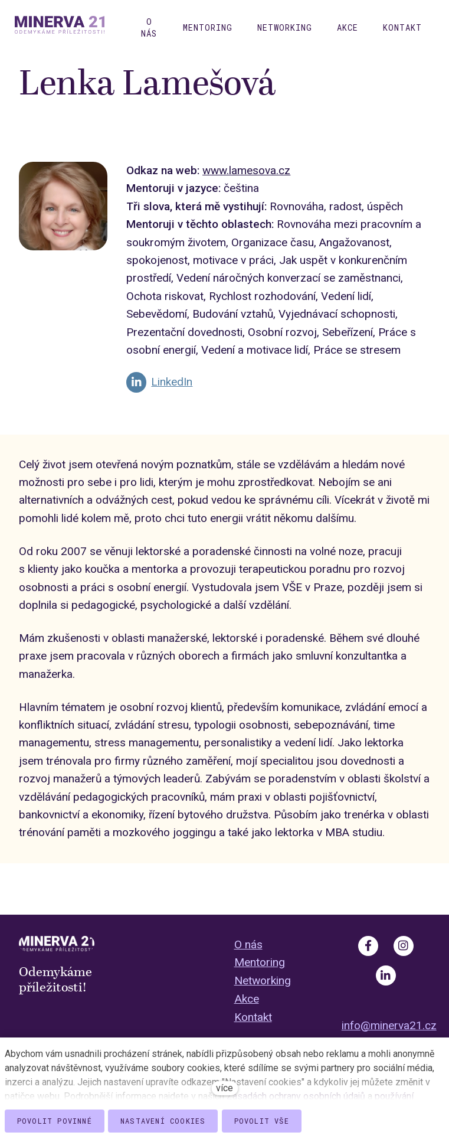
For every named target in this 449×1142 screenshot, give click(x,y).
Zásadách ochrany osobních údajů (296, 1096)
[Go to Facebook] (368, 946)
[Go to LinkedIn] (159, 391)
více (224, 1088)
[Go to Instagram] (404, 946)
